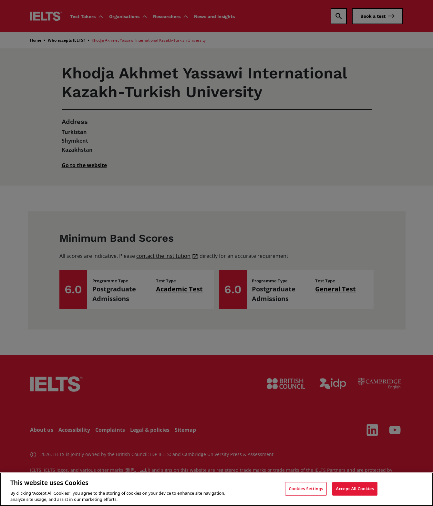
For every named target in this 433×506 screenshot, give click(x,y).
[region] (216, 489)
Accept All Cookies (355, 488)
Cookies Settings (306, 488)
